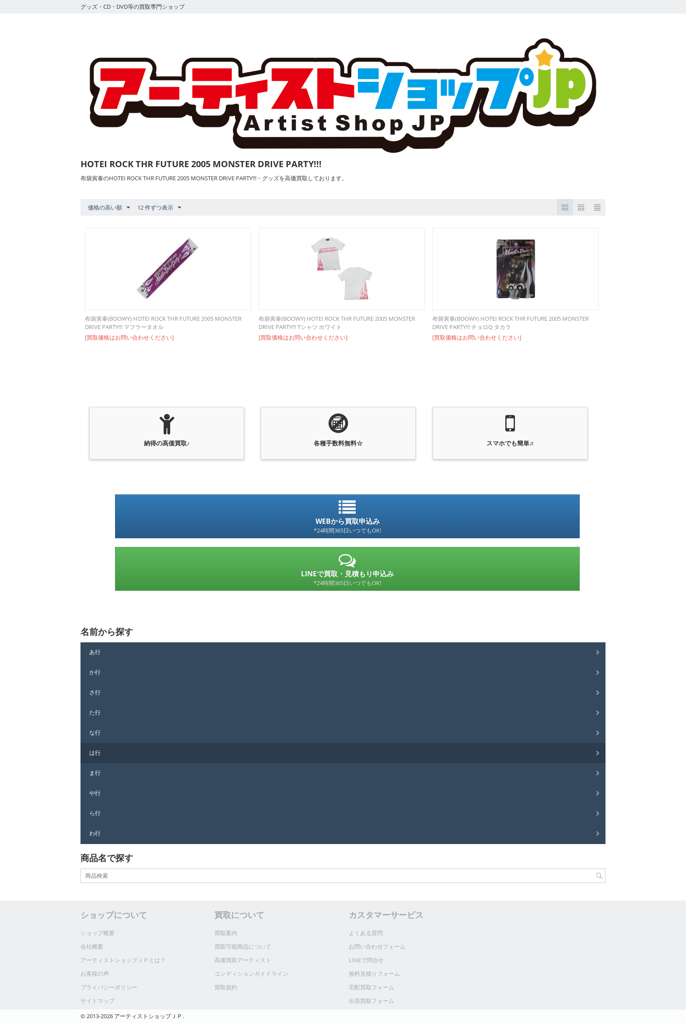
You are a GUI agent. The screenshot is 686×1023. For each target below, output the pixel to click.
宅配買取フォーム (371, 987)
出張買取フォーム (371, 1001)
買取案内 (225, 933)
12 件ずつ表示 (159, 207)
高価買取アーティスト (242, 960)
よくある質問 (366, 933)
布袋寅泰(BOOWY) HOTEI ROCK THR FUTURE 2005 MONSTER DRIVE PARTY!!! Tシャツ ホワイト (337, 323)
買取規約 (225, 987)
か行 (95, 672)
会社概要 (91, 946)
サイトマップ (97, 1001)
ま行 (95, 773)
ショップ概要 (97, 933)
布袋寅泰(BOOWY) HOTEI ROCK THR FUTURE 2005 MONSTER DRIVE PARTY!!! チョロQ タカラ (510, 323)
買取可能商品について (242, 946)
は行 (95, 753)
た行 (95, 712)
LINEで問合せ (366, 960)
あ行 (95, 652)
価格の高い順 (109, 207)
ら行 (95, 813)
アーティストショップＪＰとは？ (123, 960)
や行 (95, 793)
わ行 (95, 833)
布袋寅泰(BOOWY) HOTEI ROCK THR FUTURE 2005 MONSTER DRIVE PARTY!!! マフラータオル (163, 323)
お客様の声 (94, 973)
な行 (95, 732)
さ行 (95, 692)
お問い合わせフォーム (377, 946)
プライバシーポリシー (108, 987)
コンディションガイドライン (251, 973)
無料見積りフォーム (374, 973)
